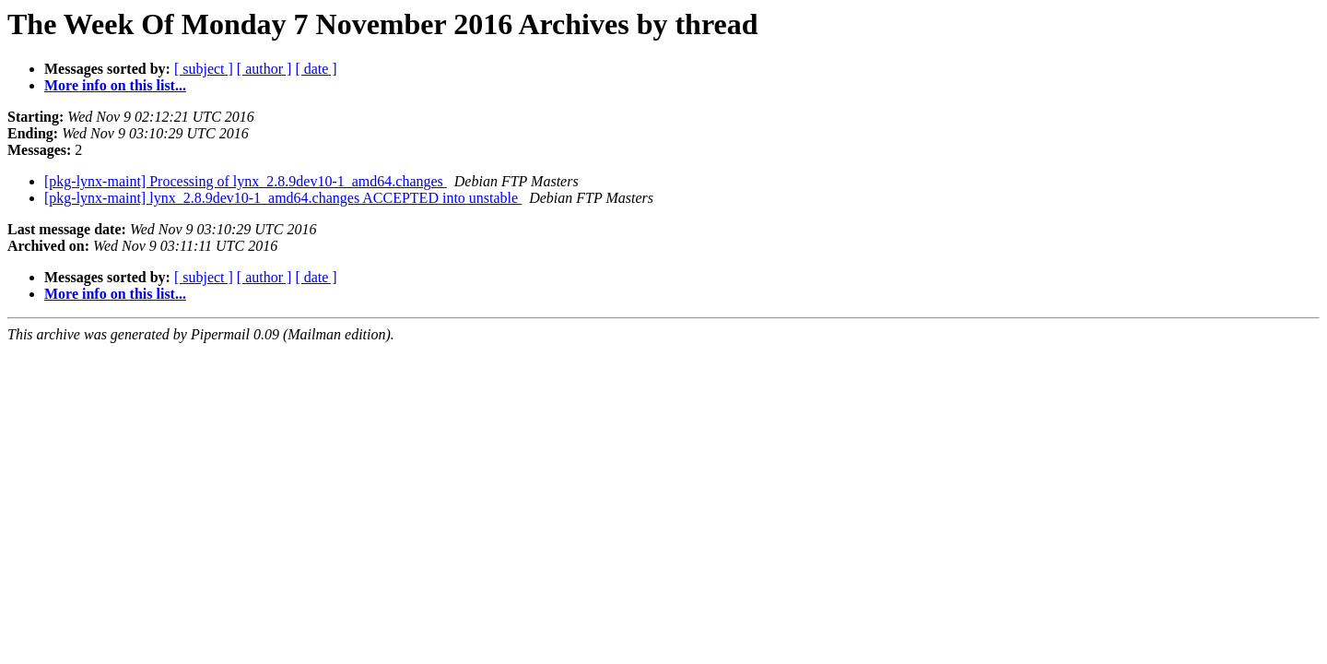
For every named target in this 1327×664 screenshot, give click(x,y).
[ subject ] (203, 69)
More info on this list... (115, 85)
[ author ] (264, 69)
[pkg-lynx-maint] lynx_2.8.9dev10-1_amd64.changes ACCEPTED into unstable (283, 198)
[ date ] (315, 69)
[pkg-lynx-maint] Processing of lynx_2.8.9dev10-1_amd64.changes (245, 181)
